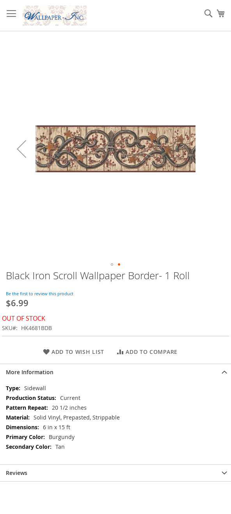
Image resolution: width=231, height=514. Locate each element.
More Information (29, 372)
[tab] (115, 372)
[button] (21, 149)
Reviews (16, 473)
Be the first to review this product (39, 293)
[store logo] (54, 15)
